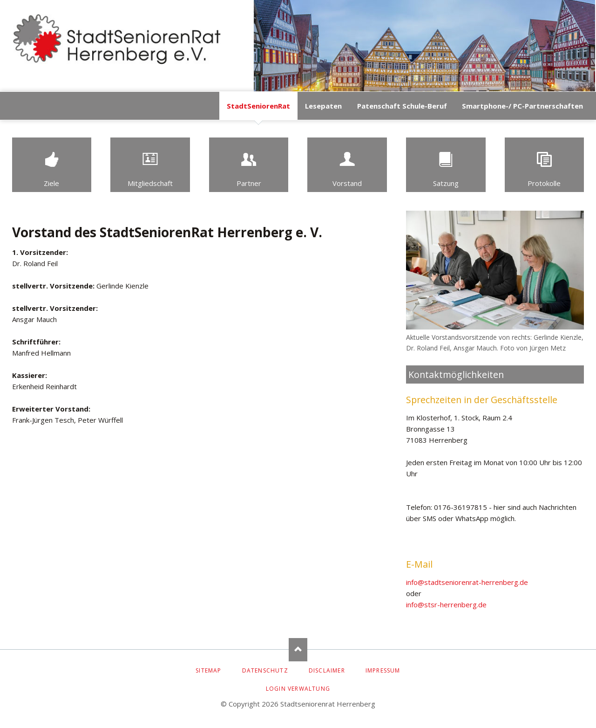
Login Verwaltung (298, 689)
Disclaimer (327, 670)
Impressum (383, 670)
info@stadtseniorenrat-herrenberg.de (467, 582)
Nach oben (298, 649)
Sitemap (208, 670)
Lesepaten (323, 105)
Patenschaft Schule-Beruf (402, 105)
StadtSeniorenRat (258, 105)
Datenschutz (265, 670)
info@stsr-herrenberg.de (446, 604)
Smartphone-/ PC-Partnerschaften (522, 105)
